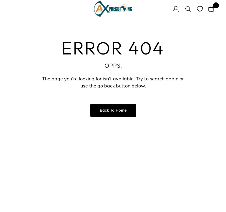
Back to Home (113, 110)
